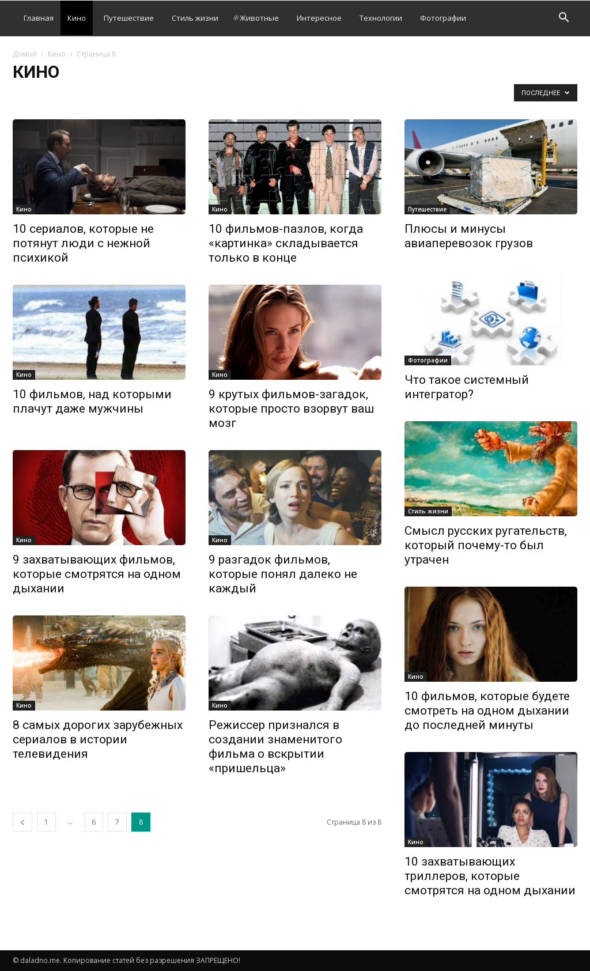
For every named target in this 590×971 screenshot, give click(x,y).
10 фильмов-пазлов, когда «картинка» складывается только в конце (286, 243)
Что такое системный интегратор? (466, 387)
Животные (255, 18)
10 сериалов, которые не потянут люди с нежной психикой (83, 243)
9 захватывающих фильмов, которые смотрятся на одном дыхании (97, 574)
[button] (563, 18)
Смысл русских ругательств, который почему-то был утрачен (485, 545)
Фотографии (443, 18)
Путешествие (129, 18)
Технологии (381, 18)
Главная (39, 18)
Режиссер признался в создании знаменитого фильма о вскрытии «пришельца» (275, 746)
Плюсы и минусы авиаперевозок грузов (468, 236)
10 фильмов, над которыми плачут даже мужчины (92, 401)
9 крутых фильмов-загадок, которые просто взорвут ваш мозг (291, 408)
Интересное (319, 18)
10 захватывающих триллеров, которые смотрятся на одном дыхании (490, 876)
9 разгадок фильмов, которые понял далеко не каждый (283, 574)
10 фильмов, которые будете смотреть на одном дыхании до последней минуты (487, 710)
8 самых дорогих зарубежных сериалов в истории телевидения (98, 739)
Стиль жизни (195, 18)
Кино (76, 18)
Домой (25, 54)
